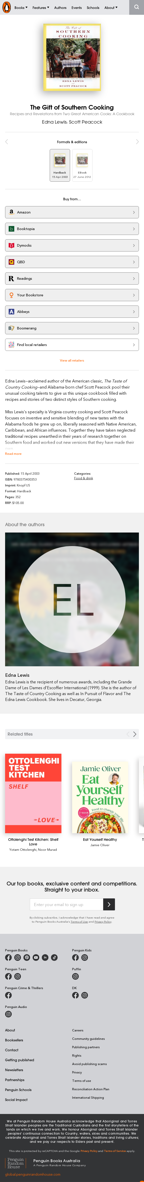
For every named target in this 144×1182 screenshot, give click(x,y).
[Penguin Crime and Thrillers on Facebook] (8, 995)
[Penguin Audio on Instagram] (8, 1014)
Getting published (19, 1060)
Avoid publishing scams (89, 1063)
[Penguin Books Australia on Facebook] (8, 957)
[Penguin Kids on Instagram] (84, 957)
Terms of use (81, 1080)
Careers (77, 1030)
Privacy (77, 1072)
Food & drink (83, 478)
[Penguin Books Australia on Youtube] (36, 957)
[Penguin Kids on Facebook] (75, 957)
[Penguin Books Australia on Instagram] (17, 957)
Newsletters (14, 1070)
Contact (11, 1050)
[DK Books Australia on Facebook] (75, 995)
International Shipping (88, 1097)
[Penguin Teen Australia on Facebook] (8, 976)
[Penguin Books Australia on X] (26, 957)
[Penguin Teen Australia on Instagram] (17, 976)
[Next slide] (134, 734)
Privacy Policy (103, 921)
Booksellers (14, 1040)
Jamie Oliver (100, 844)
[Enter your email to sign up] (66, 904)
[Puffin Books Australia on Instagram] (75, 976)
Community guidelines (88, 1038)
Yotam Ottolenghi (22, 849)
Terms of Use (79, 921)
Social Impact (16, 1099)
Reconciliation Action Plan (90, 1089)
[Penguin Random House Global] (19, 1162)
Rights (76, 1055)
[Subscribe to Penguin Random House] (109, 904)
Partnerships (14, 1080)
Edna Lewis (54, 122)
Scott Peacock (85, 122)
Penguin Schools (18, 1089)
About (10, 1030)
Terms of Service (115, 1151)
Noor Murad (47, 849)
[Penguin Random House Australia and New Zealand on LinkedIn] (45, 957)
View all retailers (72, 360)
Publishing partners (86, 1047)
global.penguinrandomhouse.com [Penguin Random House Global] (32, 1174)
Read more (13, 453)
